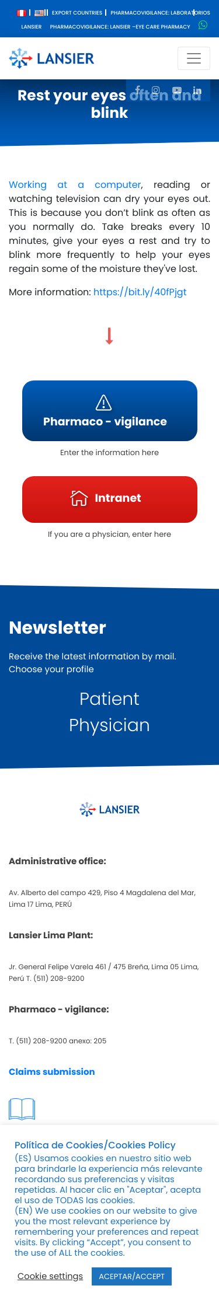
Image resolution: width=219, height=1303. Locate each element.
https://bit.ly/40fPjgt (139, 292)
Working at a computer (75, 184)
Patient (109, 699)
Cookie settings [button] (50, 1276)
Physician (109, 725)
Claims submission (52, 1072)
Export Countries (77, 13)
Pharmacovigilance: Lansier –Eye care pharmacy (120, 27)
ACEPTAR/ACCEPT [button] (132, 1276)
